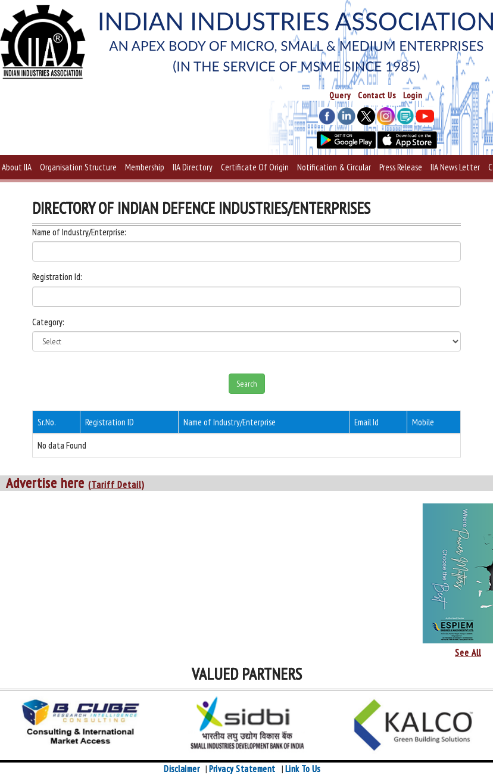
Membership (144, 167)
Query (340, 95)
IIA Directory (193, 167)
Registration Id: (57, 276)
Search (246, 383)
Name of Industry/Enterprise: (79, 232)
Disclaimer (181, 768)
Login (413, 95)
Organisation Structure (78, 167)
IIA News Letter (455, 167)
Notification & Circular (334, 167)
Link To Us (302, 768)
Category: (48, 322)
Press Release (400, 167)
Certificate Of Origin (255, 167)
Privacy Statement (242, 768)
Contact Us (377, 95)
